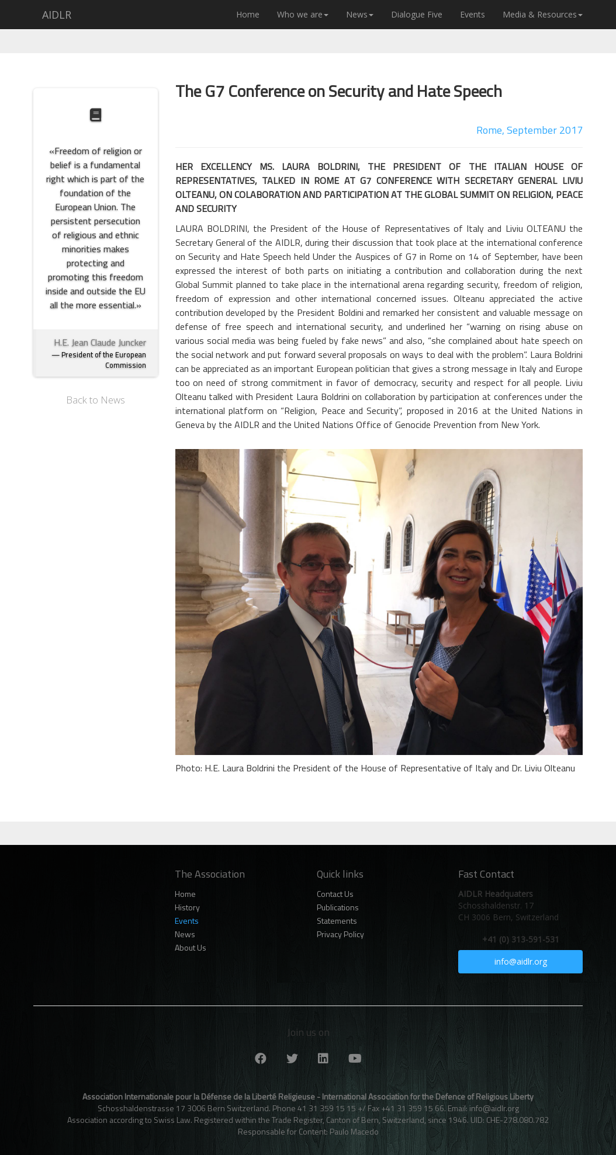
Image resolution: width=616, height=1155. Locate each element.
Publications (338, 907)
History (187, 907)
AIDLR (56, 15)
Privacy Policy (340, 934)
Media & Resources (543, 14)
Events (472, 14)
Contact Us (335, 894)
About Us (190, 948)
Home (247, 14)
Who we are (302, 14)
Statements (337, 921)
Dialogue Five (416, 14)
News (359, 14)
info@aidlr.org (520, 961)
